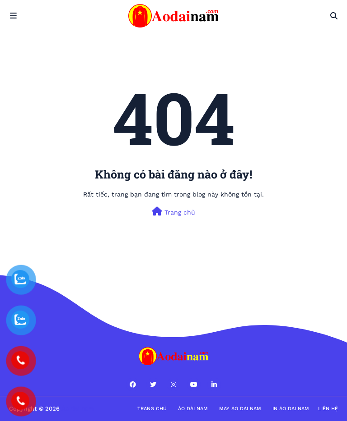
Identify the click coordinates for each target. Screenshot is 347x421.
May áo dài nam (240, 409)
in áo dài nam (290, 409)
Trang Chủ (152, 409)
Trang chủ (173, 211)
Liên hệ (328, 409)
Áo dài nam (193, 409)
